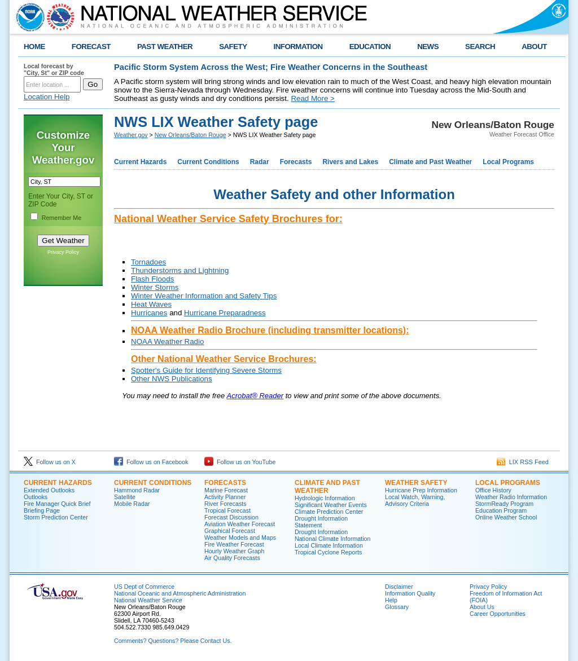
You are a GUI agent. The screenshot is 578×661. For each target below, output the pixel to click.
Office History (493, 490)
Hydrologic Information (325, 498)
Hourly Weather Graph (234, 551)
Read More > (312, 98)
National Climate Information (332, 538)
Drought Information (321, 531)
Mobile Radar (132, 503)
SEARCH (480, 46)
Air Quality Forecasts (232, 557)
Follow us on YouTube (239, 462)
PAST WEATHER (164, 46)
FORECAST (91, 46)
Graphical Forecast (229, 530)
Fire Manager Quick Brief (57, 503)
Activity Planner (225, 496)
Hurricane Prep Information (421, 490)
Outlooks (35, 496)
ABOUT (534, 46)
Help (391, 600)
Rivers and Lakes (350, 162)
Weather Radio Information (511, 496)
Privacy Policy (63, 252)
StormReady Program (504, 503)
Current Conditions (208, 162)
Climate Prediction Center (329, 511)
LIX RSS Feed (523, 462)
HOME (34, 46)
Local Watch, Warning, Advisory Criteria (415, 500)
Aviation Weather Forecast (239, 524)
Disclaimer (399, 586)
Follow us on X (50, 462)
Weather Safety (416, 483)
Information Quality (410, 593)
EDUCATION (370, 46)
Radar (259, 162)
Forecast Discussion (231, 517)
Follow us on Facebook (151, 462)
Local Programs (508, 162)
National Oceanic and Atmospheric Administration (180, 593)
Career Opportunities (498, 613)
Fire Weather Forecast (234, 544)
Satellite (124, 496)
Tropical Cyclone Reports (328, 552)
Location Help (47, 96)
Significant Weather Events (331, 504)
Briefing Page (42, 510)
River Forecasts (225, 503)
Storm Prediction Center (56, 517)
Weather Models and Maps (240, 537)
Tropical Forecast (227, 510)
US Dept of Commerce (144, 586)
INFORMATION (298, 46)
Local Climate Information (329, 545)
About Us (482, 606)
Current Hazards (140, 162)
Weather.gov (131, 134)
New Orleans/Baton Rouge (190, 134)
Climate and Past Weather (430, 162)
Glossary (397, 606)
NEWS (428, 46)
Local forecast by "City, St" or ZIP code (54, 69)
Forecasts (296, 162)
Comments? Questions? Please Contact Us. (172, 640)
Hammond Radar (137, 490)
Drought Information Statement (321, 521)
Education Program (501, 510)
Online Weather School (506, 517)
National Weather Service (148, 600)
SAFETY (233, 46)
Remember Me (61, 217)
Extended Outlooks (49, 490)
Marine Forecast (226, 490)
